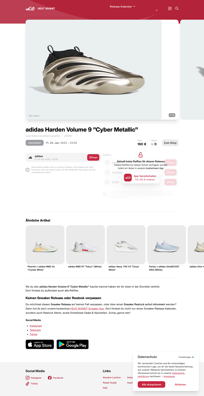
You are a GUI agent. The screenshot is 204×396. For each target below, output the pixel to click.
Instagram (36, 322)
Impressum (169, 376)
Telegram (35, 326)
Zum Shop (170, 139)
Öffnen (93, 153)
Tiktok (33, 330)
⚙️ (186, 357)
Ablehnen (180, 384)
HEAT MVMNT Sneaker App (87, 304)
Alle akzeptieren (151, 384)
